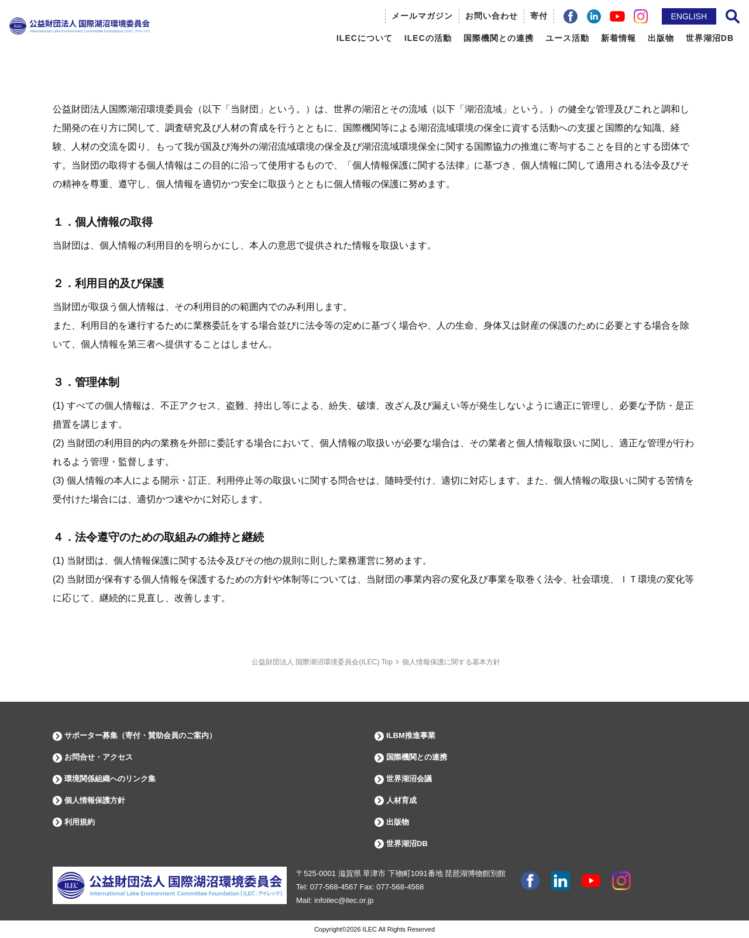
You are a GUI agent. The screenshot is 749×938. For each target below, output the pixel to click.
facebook (530, 880)
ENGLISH (689, 16)
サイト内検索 (733, 16)
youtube (591, 880)
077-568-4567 (334, 886)
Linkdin (560, 880)
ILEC (370, 929)
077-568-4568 (400, 886)
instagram (621, 880)
